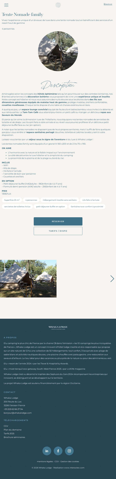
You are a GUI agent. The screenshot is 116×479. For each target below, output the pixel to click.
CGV (6, 426)
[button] (112, 278)
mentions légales (45, 461)
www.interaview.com (74, 468)
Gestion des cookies (69, 461)
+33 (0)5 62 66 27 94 (13, 409)
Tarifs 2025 (9, 433)
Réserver (108, 4)
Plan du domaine (13, 429)
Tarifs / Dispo (58, 231)
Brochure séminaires (14, 437)
